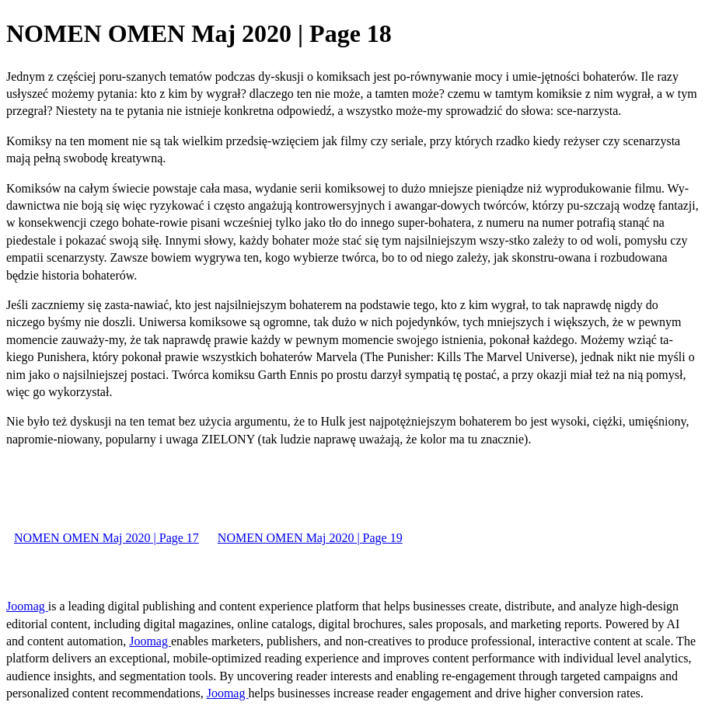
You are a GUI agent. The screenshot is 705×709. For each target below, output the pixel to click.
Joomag (27, 606)
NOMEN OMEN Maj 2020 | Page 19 (310, 537)
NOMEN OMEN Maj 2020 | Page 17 (106, 537)
